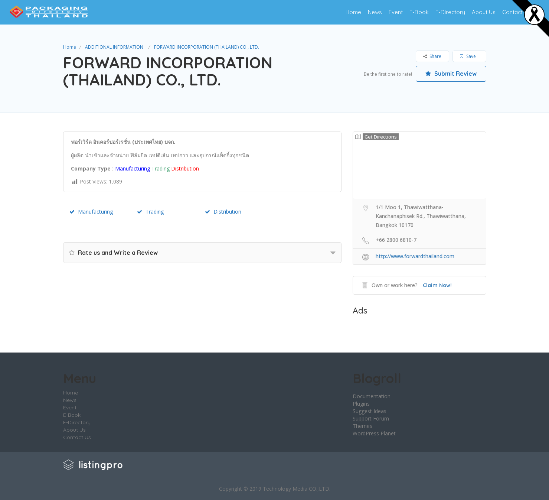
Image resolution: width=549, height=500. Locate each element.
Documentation (371, 396)
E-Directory (450, 12)
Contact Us (516, 12)
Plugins (361, 403)
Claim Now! (437, 285)
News (375, 12)
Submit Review (451, 73)
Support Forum (371, 418)
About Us (484, 12)
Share (432, 56)
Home (353, 12)
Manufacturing (91, 211)
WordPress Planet (374, 433)
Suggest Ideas (369, 411)
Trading (150, 211)
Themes (362, 425)
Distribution (223, 211)
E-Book (419, 12)
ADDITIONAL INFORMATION (114, 47)
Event (396, 12)
